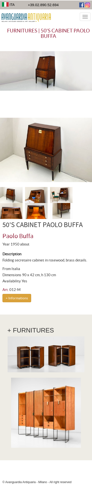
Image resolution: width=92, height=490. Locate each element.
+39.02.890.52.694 (43, 5)
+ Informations (17, 298)
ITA (8, 5)
